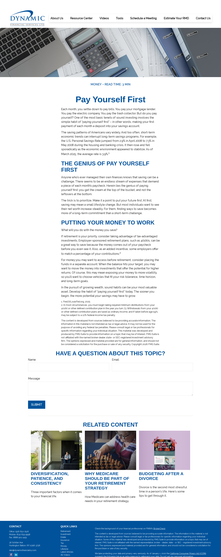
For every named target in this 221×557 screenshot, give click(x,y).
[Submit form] (36, 396)
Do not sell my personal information (176, 548)
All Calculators (67, 549)
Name (32, 351)
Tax (62, 535)
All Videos (65, 546)
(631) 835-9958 (23, 526)
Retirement (65, 523)
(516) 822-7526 (22, 523)
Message (34, 370)
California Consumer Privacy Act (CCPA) (188, 545)
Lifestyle (64, 540)
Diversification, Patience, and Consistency (50, 470)
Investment (65, 526)
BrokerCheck (159, 520)
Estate (63, 529)
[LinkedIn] (16, 546)
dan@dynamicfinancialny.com (22, 542)
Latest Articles (67, 543)
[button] (57, 9)
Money (64, 537)
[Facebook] (11, 546)
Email (115, 351)
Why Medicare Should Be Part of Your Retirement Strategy (107, 472)
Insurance (65, 532)
